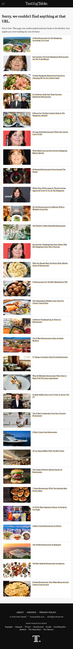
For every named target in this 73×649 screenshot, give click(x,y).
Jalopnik (18, 627)
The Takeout (48, 629)
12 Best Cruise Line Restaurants (44, 432)
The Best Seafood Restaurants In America (48, 563)
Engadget (9, 627)
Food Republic (60, 627)
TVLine (28, 627)
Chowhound (38, 627)
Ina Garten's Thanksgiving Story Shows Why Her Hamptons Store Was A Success (49, 246)
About (20, 612)
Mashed (23, 629)
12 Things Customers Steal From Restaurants (50, 357)
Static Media (21, 616)
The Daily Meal (34, 629)
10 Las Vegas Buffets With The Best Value (48, 451)
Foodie (48, 627)
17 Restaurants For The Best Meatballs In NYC (50, 282)
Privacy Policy (47, 612)
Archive (31, 612)
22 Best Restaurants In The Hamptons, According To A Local (47, 39)
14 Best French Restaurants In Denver (46, 526)
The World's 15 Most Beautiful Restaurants (49, 226)
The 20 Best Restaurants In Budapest (46, 545)
